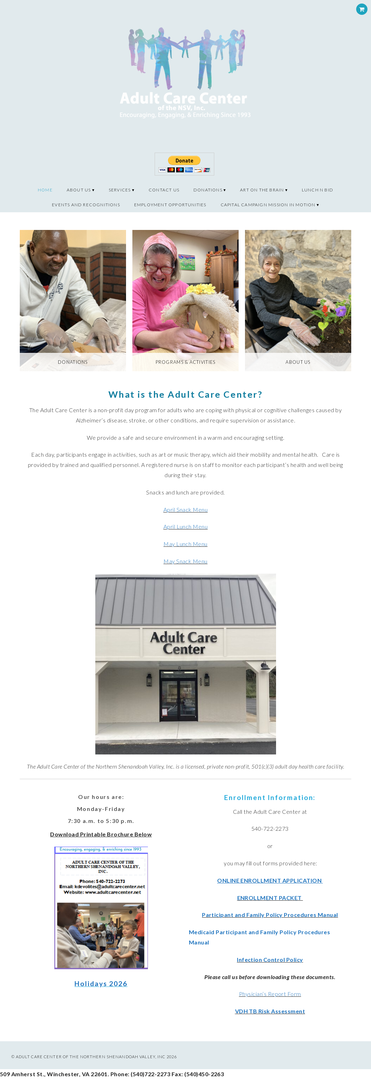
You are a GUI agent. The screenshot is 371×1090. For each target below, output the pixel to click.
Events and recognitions (86, 204)
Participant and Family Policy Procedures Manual (270, 914)
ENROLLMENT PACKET (270, 897)
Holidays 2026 (100, 983)
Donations (207, 189)
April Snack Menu (185, 509)
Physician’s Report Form (270, 993)
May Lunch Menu (185, 543)
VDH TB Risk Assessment (270, 1011)
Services (120, 189)
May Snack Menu (185, 561)
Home (45, 189)
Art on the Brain (262, 189)
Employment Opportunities (170, 204)
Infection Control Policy (270, 959)
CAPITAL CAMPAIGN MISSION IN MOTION (268, 204)
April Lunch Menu (185, 526)
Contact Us (164, 189)
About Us (79, 189)
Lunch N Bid (317, 189)
